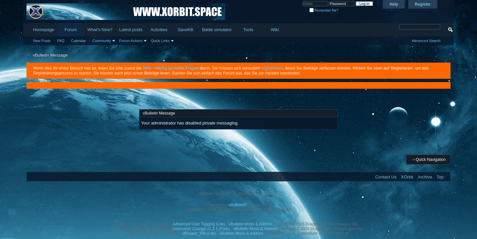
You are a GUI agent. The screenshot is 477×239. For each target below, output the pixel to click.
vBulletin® (237, 205)
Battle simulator (217, 29)
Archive (425, 176)
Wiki (275, 29)
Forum (71, 29)
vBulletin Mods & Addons (251, 224)
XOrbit (407, 176)
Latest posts (130, 29)
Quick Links (160, 41)
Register (423, 4)
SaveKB (185, 29)
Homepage (43, 29)
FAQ (61, 41)
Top (440, 176)
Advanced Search (426, 41)
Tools (248, 29)
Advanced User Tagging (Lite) (199, 224)
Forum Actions (130, 41)
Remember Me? (323, 10)
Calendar (78, 41)
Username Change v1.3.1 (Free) (201, 228)
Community (101, 41)
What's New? (100, 29)
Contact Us (386, 176)
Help (394, 4)
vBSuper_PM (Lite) (199, 233)
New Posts (42, 41)
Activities (158, 29)
